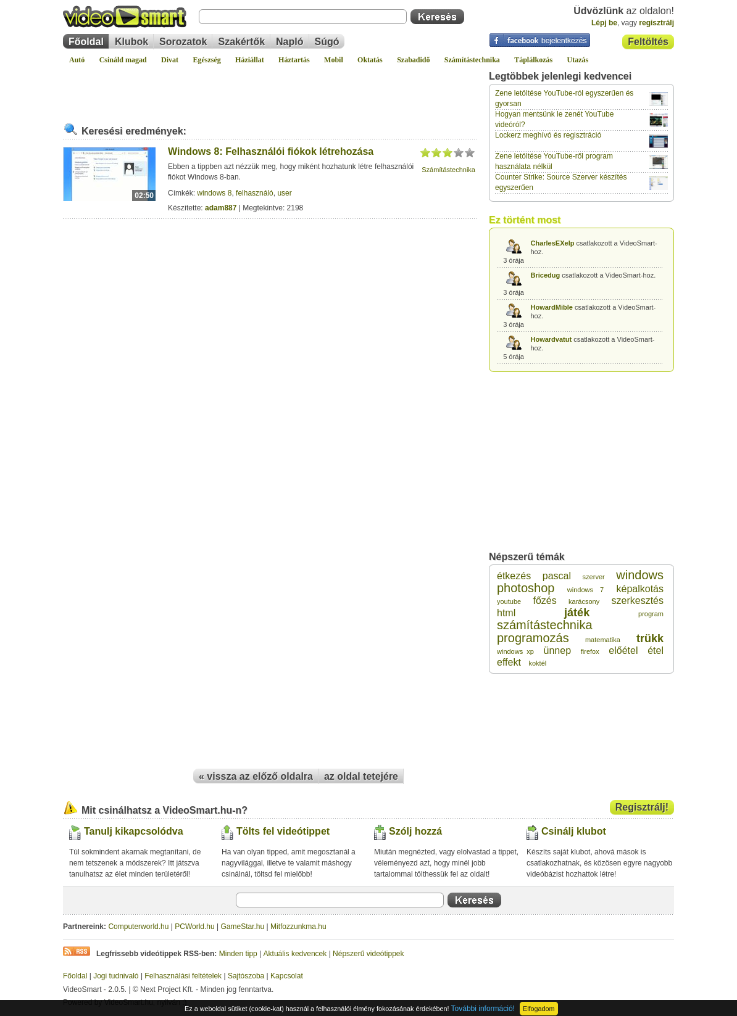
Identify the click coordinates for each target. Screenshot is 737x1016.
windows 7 (585, 589)
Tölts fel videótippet (283, 831)
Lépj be (604, 23)
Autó (77, 60)
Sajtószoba (246, 976)
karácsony (583, 601)
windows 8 (214, 193)
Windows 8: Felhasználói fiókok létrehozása (270, 151)
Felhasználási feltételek (183, 976)
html (506, 613)
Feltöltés (648, 41)
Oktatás (370, 60)
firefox (590, 651)
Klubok (131, 41)
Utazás (578, 60)
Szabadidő (413, 60)
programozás (533, 638)
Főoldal (86, 41)
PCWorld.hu (194, 926)
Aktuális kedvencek (295, 953)
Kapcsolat (286, 976)
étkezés (514, 576)
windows (640, 575)
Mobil (333, 60)
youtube (509, 601)
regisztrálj (656, 23)
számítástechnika (545, 625)
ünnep (558, 650)
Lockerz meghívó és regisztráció (548, 135)
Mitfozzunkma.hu (298, 926)
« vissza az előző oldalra (256, 776)
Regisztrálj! (641, 807)
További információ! (483, 1008)
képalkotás (640, 589)
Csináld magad (123, 60)
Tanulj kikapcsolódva (133, 831)
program (651, 613)
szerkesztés (638, 600)
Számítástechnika (472, 60)
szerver (594, 576)
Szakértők (241, 41)
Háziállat (249, 60)
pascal (557, 576)
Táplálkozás (533, 60)
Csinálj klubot (573, 831)
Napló (289, 41)
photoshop (525, 588)
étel (655, 650)
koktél (537, 663)
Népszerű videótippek (368, 953)
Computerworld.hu (138, 926)
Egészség (206, 60)
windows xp (515, 651)
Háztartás (294, 60)
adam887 (220, 208)
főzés (544, 600)
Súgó (327, 41)
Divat (169, 60)
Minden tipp (238, 953)
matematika (602, 639)
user (284, 193)
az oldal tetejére (361, 776)
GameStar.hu (243, 926)
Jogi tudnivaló (115, 976)
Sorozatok (183, 41)
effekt (509, 662)
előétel (623, 650)
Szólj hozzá (415, 831)
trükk (650, 638)
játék (576, 612)
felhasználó (254, 193)
